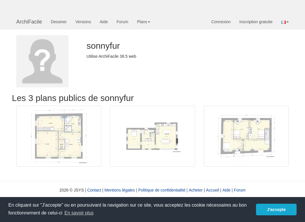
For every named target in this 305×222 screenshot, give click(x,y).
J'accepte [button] (276, 209)
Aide (104, 21)
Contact (94, 190)
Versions (83, 21)
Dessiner (59, 21)
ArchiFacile (29, 22)
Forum (122, 21)
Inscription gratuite (256, 21)
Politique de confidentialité (162, 190)
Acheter (196, 190)
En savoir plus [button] (79, 212)
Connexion (221, 21)
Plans (143, 21)
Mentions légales (119, 190)
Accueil (212, 190)
